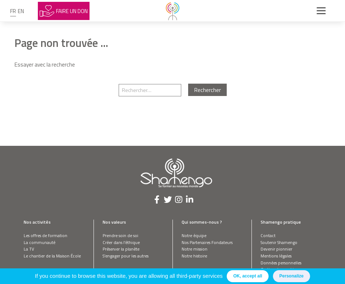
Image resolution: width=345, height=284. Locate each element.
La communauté (39, 242)
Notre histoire (194, 256)
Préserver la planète (121, 249)
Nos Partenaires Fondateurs (207, 242)
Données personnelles (281, 263)
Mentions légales (276, 256)
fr (13, 11)
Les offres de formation (45, 235)
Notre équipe (194, 235)
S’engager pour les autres (125, 256)
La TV (29, 249)
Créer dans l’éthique (121, 242)
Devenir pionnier (276, 249)
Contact (268, 235)
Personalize (291, 276)
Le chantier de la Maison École (52, 256)
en (21, 11)
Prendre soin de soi (120, 235)
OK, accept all (247, 276)
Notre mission (194, 249)
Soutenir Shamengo (279, 242)
